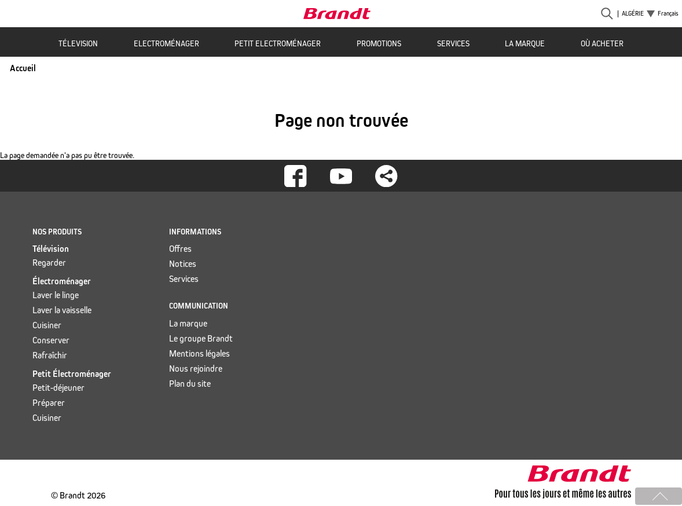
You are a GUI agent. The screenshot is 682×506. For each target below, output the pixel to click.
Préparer (48, 402)
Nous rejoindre (195, 368)
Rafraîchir (49, 355)
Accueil (23, 68)
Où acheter (602, 44)
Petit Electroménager (277, 44)
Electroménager (166, 44)
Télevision (78, 44)
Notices (182, 263)
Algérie (633, 13)
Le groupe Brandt (201, 338)
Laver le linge (55, 294)
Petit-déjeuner (58, 387)
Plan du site (190, 383)
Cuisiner (46, 325)
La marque (525, 44)
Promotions (379, 44)
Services (453, 44)
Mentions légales (199, 353)
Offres (180, 248)
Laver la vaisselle (61, 310)
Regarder (49, 262)
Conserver (50, 340)
